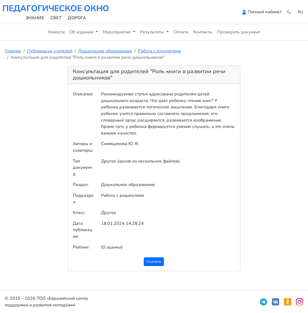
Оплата (181, 32)
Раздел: (80, 184)
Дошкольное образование (105, 51)
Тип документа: (82, 167)
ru (300, 11)
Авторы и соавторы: (83, 147)
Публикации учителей (49, 51)
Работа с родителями (159, 51)
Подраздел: (83, 198)
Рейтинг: (81, 247)
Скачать (153, 261)
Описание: (83, 94)
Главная (13, 51)
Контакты (202, 32)
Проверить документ (238, 32)
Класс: (79, 212)
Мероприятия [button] (117, 32)
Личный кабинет (265, 12)
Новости (56, 32)
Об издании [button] (81, 32)
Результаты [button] (152, 32)
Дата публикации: (82, 229)
